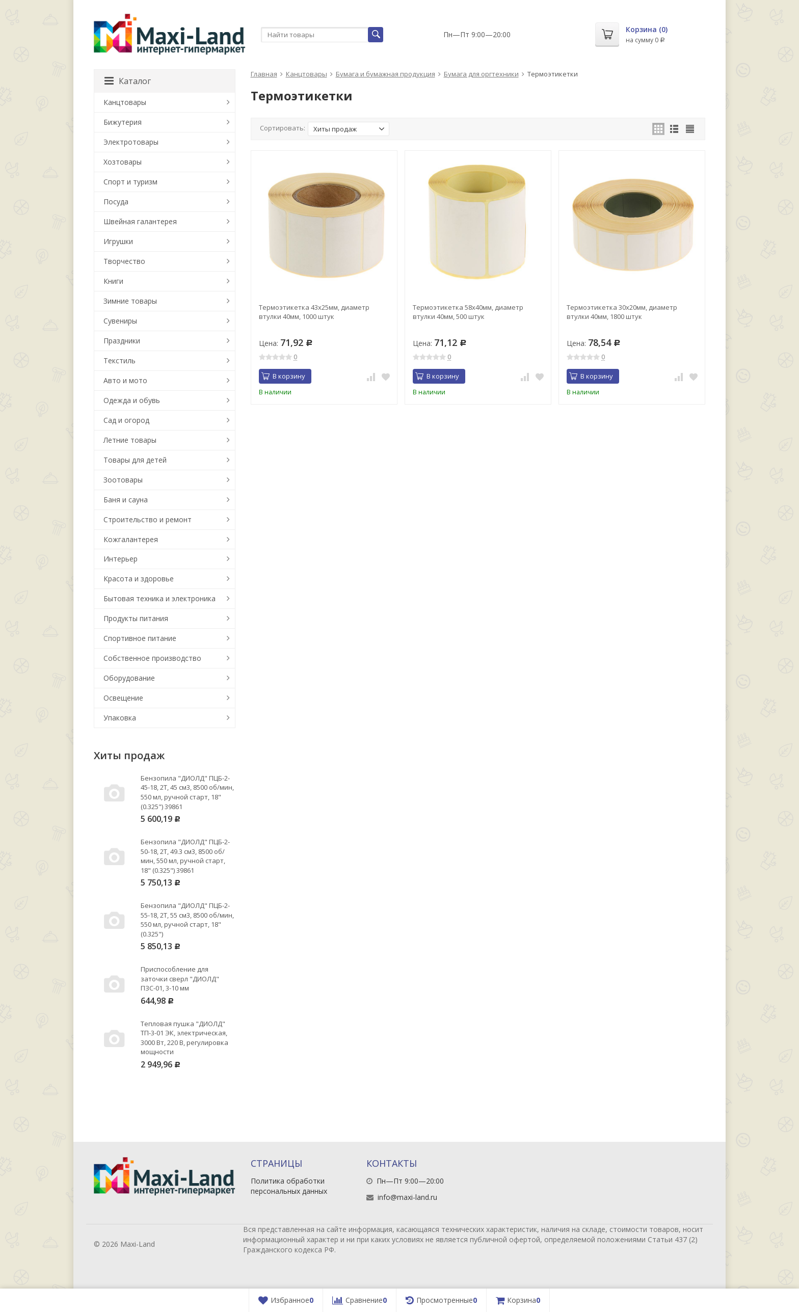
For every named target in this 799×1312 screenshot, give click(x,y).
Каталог (127, 81)
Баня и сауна (125, 499)
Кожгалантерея (130, 539)
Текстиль (119, 360)
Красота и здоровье (138, 578)
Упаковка (119, 717)
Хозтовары (122, 162)
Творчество (124, 261)
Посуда (115, 201)
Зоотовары (123, 480)
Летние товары (129, 440)
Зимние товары (130, 301)
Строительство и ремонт (147, 519)
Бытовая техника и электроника (159, 598)
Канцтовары (306, 73)
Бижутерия (122, 122)
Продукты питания (135, 618)
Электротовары (130, 142)
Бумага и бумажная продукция (385, 73)
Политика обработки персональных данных (289, 1186)
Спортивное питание (139, 638)
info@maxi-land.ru (407, 1197)
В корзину (283, 376)
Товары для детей (135, 460)
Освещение (123, 698)
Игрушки (118, 241)
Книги (113, 281)
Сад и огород (126, 420)
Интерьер (120, 559)
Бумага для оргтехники (481, 73)
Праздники (121, 340)
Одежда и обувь (131, 400)
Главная (264, 73)
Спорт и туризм (130, 181)
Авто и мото (125, 380)
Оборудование (129, 678)
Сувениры (120, 321)
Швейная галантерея (140, 221)
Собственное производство (152, 658)
